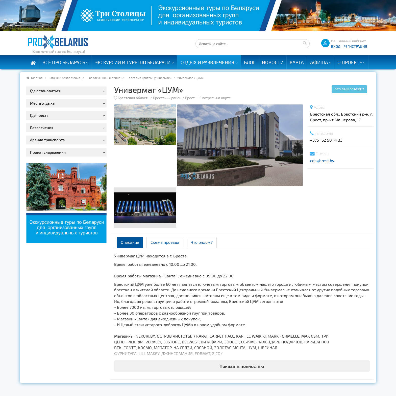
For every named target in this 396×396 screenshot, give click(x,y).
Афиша (319, 62)
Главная (37, 77)
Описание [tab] (130, 242)
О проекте (349, 62)
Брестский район (167, 98)
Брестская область (133, 98)
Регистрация (355, 46)
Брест (190, 98)
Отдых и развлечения (207, 62)
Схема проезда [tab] (165, 242)
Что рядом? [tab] (202, 242)
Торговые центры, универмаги (149, 77)
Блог (250, 62)
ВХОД (335, 46)
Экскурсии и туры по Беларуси (132, 62)
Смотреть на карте (215, 98)
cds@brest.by (322, 160)
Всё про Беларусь (63, 62)
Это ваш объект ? (349, 89)
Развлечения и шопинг (103, 77)
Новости (273, 62)
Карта (297, 62)
